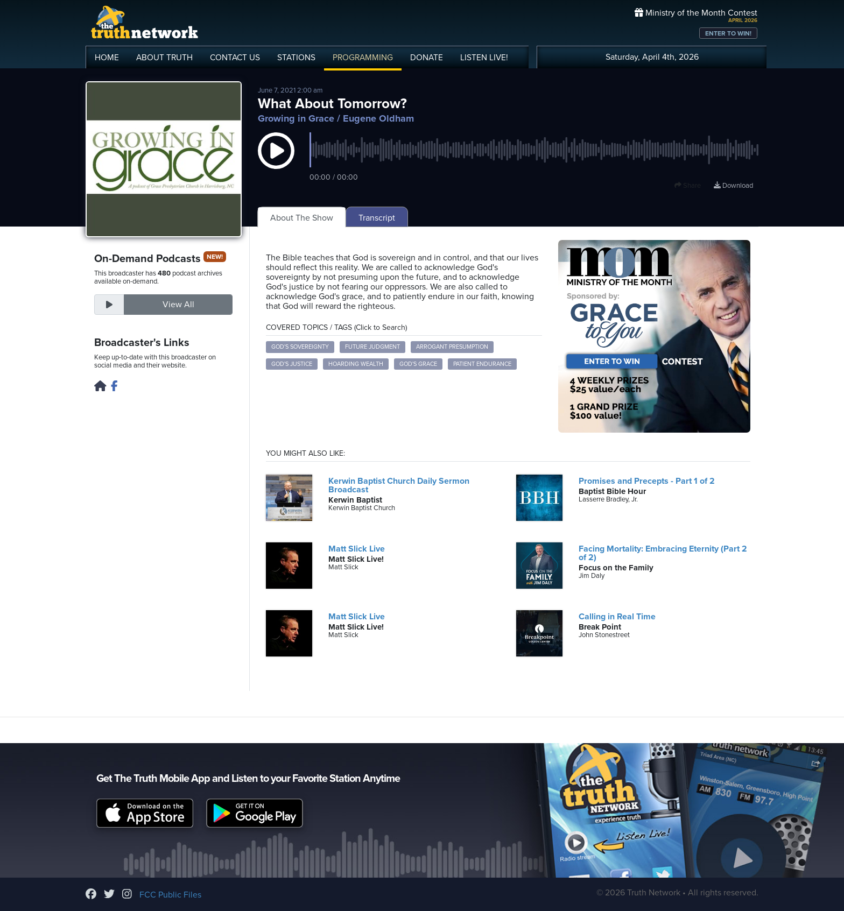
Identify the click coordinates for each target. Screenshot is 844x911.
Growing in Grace (296, 118)
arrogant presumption (452, 346)
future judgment (372, 346)
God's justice (291, 364)
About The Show (301, 218)
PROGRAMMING (363, 57)
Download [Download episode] (733, 185)
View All (178, 304)
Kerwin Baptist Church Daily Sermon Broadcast (398, 485)
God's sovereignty (300, 346)
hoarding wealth (355, 364)
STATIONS (296, 57)
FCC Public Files (170, 894)
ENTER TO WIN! (728, 33)
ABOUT (164, 57)
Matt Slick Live (356, 548)
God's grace (418, 364)
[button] (276, 161)
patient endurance (482, 364)
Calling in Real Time (617, 616)
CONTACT (235, 57)
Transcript (376, 218)
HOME (107, 57)
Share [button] (687, 185)
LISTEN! (484, 57)
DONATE (426, 57)
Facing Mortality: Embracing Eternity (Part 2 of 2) (663, 553)
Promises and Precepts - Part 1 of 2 (647, 481)
